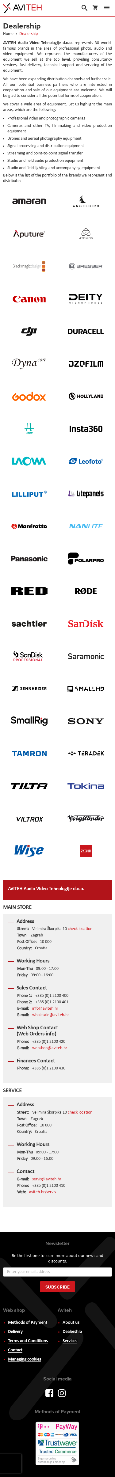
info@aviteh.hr (45, 1008)
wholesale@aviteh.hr (50, 1015)
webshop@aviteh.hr (49, 1048)
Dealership (72, 1332)
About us (71, 1322)
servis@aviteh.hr (46, 1179)
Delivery (15, 1332)
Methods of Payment (27, 1322)
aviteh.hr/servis (42, 1192)
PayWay (57, 1444)
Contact (15, 1350)
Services (70, 1341)
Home (8, 34)
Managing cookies (24, 1359)
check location (80, 929)
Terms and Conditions (28, 1341)
